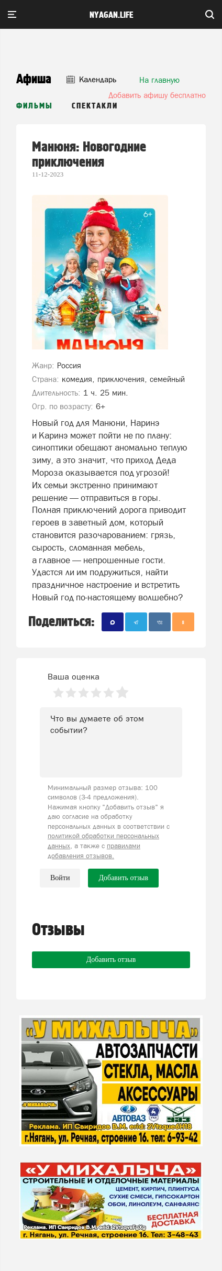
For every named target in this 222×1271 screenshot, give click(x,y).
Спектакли (95, 106)
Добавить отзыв (111, 959)
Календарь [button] (91, 79)
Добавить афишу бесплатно (157, 95)
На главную (159, 79)
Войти (60, 878)
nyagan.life (111, 15)
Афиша (33, 79)
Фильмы (34, 106)
